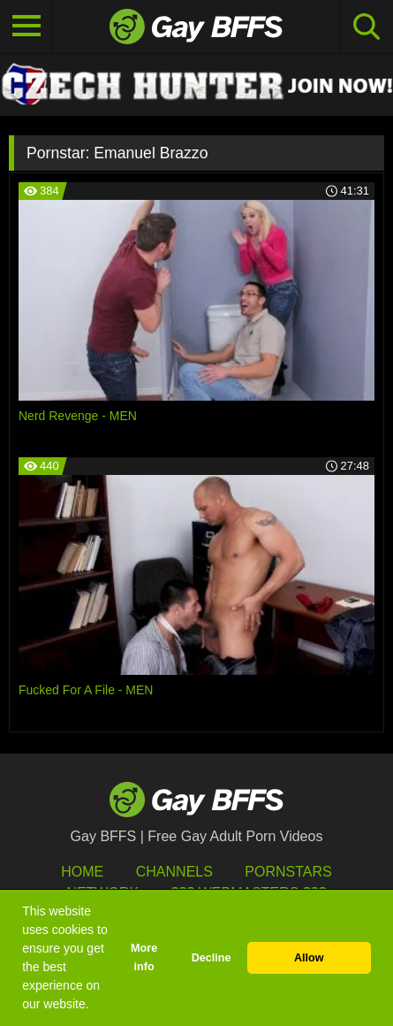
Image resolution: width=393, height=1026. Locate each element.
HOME (82, 871)
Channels (174, 871)
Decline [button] (211, 958)
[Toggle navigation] (26, 26)
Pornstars (288, 871)
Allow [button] (309, 958)
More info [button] (144, 957)
